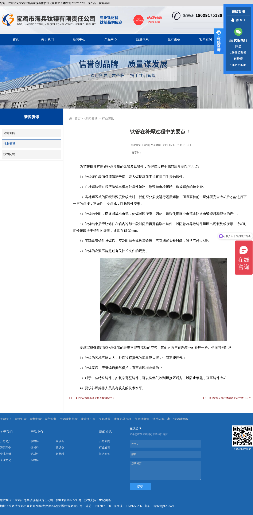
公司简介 (5, 441)
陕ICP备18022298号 (68, 500)
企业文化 (5, 460)
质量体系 (142, 39)
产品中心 (110, 39)
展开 (218, 41)
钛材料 (35, 441)
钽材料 (60, 453)
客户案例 (205, 39)
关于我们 (47, 39)
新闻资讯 (91, 118)
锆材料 (35, 453)
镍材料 (35, 447)
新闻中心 (79, 39)
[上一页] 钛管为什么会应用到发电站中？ (92, 398)
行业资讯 (9, 143)
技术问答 (9, 154)
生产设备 (174, 39)
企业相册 (5, 453)
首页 (16, 39)
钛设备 (60, 441)
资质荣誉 (5, 447)
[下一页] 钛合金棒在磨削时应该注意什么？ (227, 398)
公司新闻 (9, 133)
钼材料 (35, 460)
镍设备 (60, 447)
